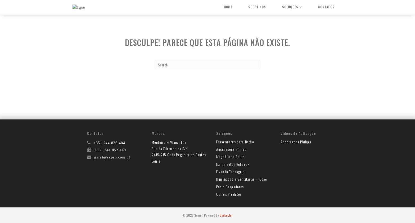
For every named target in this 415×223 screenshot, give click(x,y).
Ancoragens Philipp (231, 149)
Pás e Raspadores (230, 186)
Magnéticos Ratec (230, 156)
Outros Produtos (229, 194)
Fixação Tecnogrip (230, 171)
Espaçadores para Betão (235, 141)
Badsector (226, 215)
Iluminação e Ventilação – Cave (241, 179)
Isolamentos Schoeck (233, 164)
